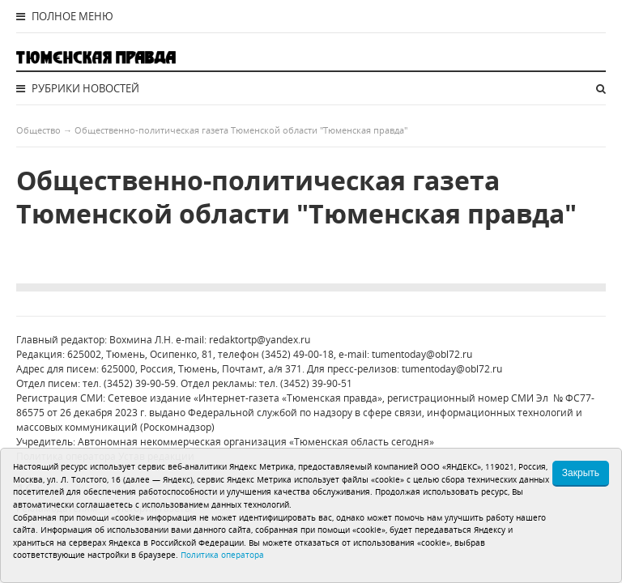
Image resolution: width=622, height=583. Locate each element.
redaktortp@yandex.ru (259, 340)
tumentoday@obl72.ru (422, 354)
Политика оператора (222, 554)
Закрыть (580, 473)
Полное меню (64, 16)
